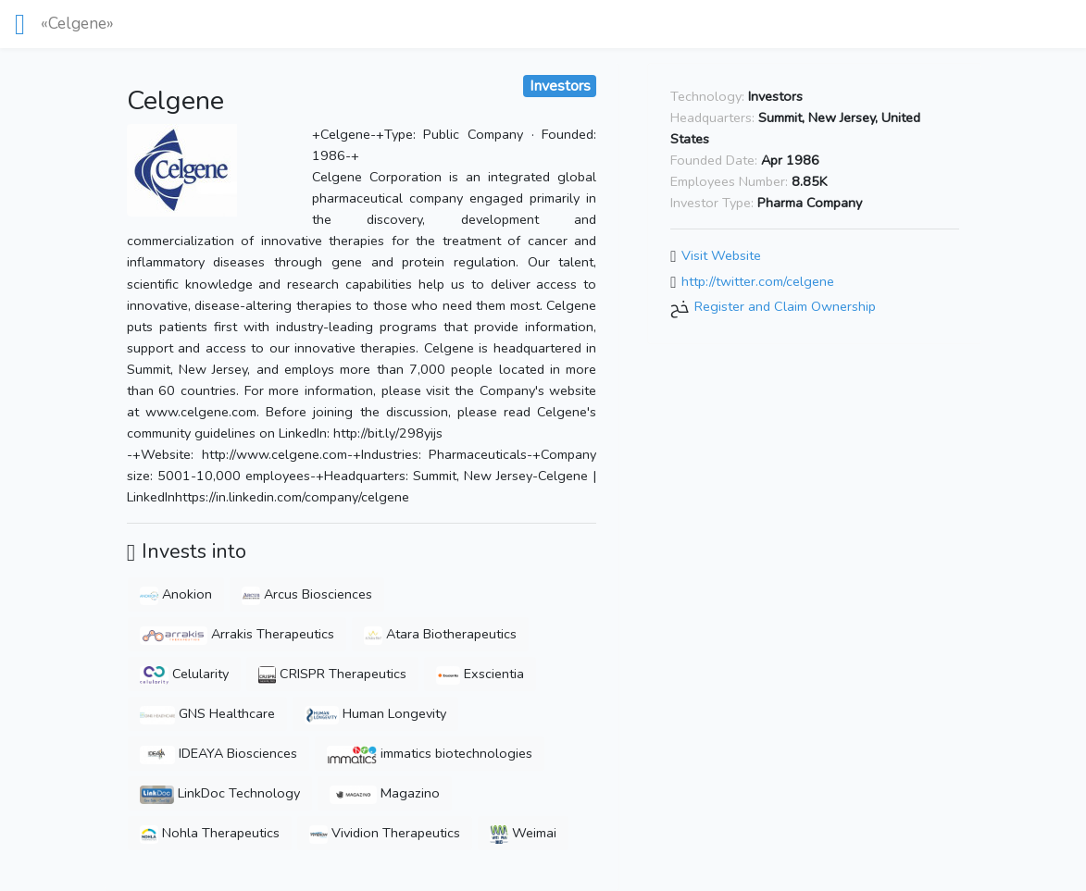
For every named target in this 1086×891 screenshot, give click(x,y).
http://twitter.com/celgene (757, 281)
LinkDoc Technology (220, 793)
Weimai (523, 832)
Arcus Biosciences (307, 594)
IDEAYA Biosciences (218, 753)
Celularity (185, 673)
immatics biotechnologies (429, 753)
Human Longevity (375, 713)
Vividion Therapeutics (384, 832)
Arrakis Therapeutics (237, 634)
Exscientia (480, 673)
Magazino (385, 793)
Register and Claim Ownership (785, 307)
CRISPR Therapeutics (332, 673)
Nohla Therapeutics (210, 832)
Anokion (176, 594)
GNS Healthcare (207, 713)
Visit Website (721, 255)
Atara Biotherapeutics (440, 634)
